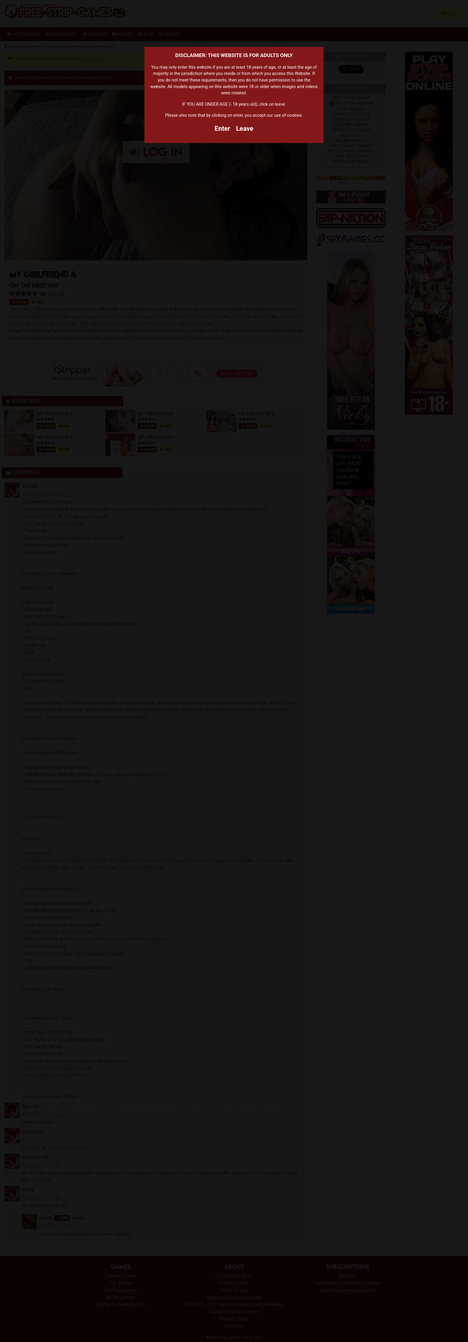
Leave (244, 128)
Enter (222, 128)
